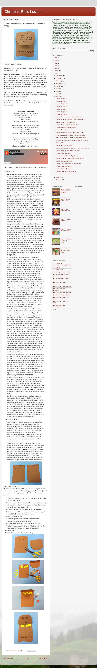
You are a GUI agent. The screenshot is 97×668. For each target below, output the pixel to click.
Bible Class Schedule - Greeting (61, 286)
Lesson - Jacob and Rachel (64, 166)
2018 (56, 63)
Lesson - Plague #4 (61, 106)
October (58, 81)
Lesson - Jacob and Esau (63, 174)
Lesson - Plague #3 (61, 109)
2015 (56, 71)
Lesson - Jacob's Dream (63, 169)
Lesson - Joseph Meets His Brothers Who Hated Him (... (72, 148)
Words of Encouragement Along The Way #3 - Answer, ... (72, 140)
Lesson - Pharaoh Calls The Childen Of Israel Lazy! (71, 119)
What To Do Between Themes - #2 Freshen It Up (70, 135)
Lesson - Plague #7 (61, 98)
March (58, 177)
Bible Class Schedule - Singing (61, 292)
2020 (56, 58)
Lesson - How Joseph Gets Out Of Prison (68, 150)
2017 (56, 65)
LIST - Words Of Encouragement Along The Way (61, 264)
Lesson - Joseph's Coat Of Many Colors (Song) (70, 158)
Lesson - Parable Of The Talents (66, 229)
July (57, 88)
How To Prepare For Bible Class (61, 272)
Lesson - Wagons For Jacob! (64, 145)
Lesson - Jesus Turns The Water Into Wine (65, 190)
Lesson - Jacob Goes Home (64, 161)
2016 (56, 68)
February (59, 180)
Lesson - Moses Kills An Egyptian (66, 127)
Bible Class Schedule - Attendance (59, 289)
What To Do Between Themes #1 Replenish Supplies (71, 137)
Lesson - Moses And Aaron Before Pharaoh (69, 117)
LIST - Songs (56, 267)
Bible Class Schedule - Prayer (61, 295)
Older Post (43, 658)
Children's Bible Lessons (23, 12)
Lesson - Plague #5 (61, 104)
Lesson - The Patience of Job (65, 209)
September (59, 83)
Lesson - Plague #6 (61, 101)
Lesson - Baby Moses (62, 130)
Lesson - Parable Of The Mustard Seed (66, 250)
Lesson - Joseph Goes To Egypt (65, 156)
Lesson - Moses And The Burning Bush (67, 125)
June (57, 91)
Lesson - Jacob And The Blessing (66, 171)
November (59, 78)
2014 (56, 73)
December (59, 75)
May (57, 94)
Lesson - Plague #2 (61, 111)
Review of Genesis (61, 143)
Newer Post (8, 658)
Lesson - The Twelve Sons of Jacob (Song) (68, 163)
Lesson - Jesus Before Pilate (65, 199)
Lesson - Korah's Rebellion (66, 219)
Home (26, 658)
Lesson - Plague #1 (61, 114)
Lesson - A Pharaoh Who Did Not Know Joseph (70, 132)
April (57, 96)
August (58, 86)
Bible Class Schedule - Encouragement (59, 306)
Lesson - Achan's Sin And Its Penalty (66, 240)
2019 (56, 60)
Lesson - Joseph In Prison (63, 153)
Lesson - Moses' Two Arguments (65, 122)
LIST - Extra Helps (57, 269)
